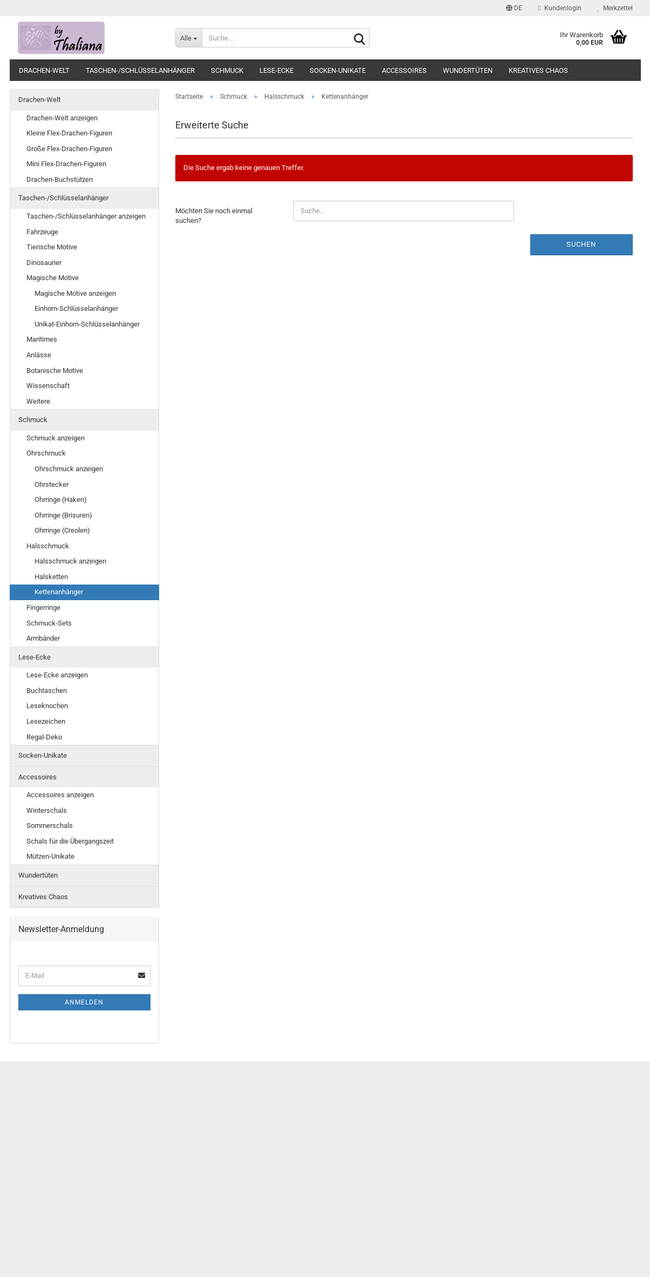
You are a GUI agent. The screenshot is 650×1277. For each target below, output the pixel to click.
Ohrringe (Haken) (61, 499)
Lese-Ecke (276, 70)
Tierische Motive (51, 247)
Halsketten (51, 577)
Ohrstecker (52, 484)
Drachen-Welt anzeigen (62, 118)
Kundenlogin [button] (559, 8)
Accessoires (404, 70)
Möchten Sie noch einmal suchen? (213, 216)
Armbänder (43, 638)
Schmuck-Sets (49, 623)
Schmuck (227, 70)
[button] (514, 8)
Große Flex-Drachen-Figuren (69, 149)
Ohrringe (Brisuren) (63, 515)
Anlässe (38, 355)
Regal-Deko (44, 737)
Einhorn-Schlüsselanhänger (76, 308)
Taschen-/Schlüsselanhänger (140, 70)
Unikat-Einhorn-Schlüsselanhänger (87, 324)
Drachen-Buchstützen (59, 179)
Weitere (38, 401)
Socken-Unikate (338, 70)
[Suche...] (188, 37)
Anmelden (84, 1002)
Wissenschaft (48, 386)
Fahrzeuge (42, 232)
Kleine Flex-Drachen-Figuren (69, 133)
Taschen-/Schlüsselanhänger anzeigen (86, 216)
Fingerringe (43, 607)
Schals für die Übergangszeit (70, 841)
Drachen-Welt (44, 70)
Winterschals (46, 810)
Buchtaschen (46, 691)
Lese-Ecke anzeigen (57, 675)
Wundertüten (467, 70)
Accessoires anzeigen (60, 795)
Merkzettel (615, 8)
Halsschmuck (47, 546)
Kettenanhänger (59, 592)
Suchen (581, 244)
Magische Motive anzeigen (75, 293)
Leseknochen (47, 706)
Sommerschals (49, 825)
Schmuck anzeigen (55, 438)
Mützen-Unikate (50, 856)
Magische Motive (52, 278)
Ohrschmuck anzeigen (69, 469)
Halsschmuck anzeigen (70, 561)
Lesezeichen (45, 721)
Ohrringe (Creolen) (62, 530)
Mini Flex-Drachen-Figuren (66, 164)
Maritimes (41, 339)
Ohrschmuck (46, 453)
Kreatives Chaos (538, 70)
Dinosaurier (43, 263)
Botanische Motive (54, 370)
